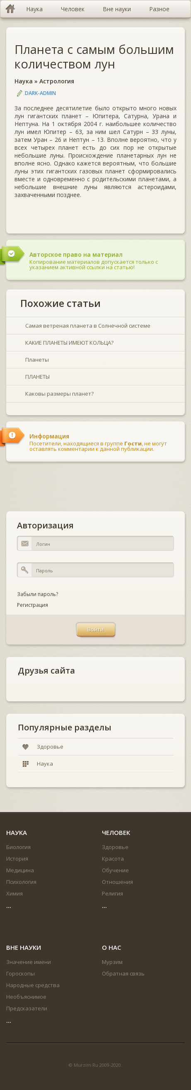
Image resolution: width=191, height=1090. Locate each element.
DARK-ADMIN (40, 93)
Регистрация (32, 604)
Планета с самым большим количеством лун (94, 56)
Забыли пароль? (37, 594)
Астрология (56, 81)
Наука (24, 81)
